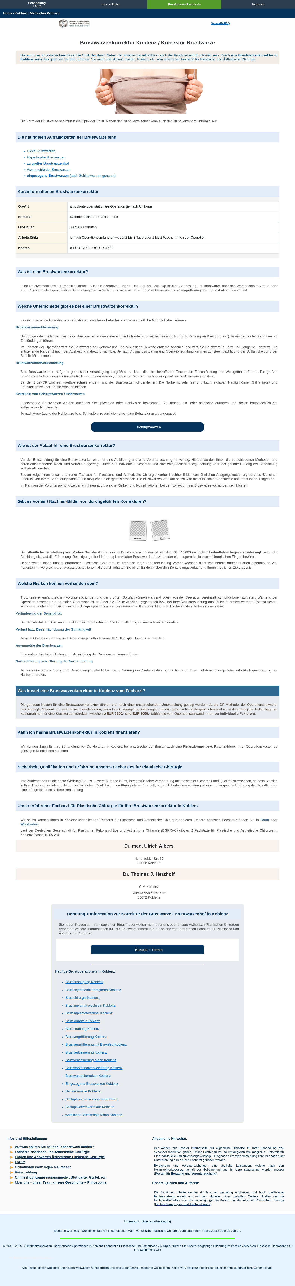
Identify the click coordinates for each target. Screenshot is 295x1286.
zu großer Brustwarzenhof (48, 163)
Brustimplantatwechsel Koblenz (89, 1013)
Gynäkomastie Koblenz (82, 1091)
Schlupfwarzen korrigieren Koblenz (91, 1099)
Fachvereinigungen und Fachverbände (182, 1204)
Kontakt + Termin (149, 950)
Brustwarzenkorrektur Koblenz (88, 1076)
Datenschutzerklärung (156, 1221)
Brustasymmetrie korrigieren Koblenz (93, 990)
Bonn (264, 820)
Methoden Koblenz (45, 13)
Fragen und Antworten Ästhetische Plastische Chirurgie (60, 1157)
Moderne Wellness (66, 1230)
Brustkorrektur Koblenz (82, 1021)
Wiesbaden (29, 824)
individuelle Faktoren (237, 713)
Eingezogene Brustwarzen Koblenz (91, 1084)
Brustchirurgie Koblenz (82, 998)
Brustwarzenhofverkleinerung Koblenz (93, 1068)
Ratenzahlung (26, 1172)
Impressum (131, 1221)
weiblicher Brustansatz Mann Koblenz (93, 1115)
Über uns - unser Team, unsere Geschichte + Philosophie (60, 1182)
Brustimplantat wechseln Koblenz (90, 1005)
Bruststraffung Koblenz (82, 1029)
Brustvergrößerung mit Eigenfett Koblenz (96, 1044)
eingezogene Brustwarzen (48, 176)
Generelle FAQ (220, 23)
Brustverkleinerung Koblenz (86, 1052)
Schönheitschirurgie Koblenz (32, 1257)
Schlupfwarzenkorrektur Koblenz (89, 1107)
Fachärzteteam (164, 1196)
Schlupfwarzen (149, 427)
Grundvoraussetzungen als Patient (43, 1167)
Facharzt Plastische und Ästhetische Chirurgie (52, 1152)
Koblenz (21, 13)
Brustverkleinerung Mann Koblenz (90, 1060)
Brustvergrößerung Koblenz (86, 1037)
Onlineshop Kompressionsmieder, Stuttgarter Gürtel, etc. (61, 1177)
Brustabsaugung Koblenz (84, 982)
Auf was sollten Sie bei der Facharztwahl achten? (54, 1147)
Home (7, 13)
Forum (20, 1162)
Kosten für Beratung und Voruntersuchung (185, 1173)
